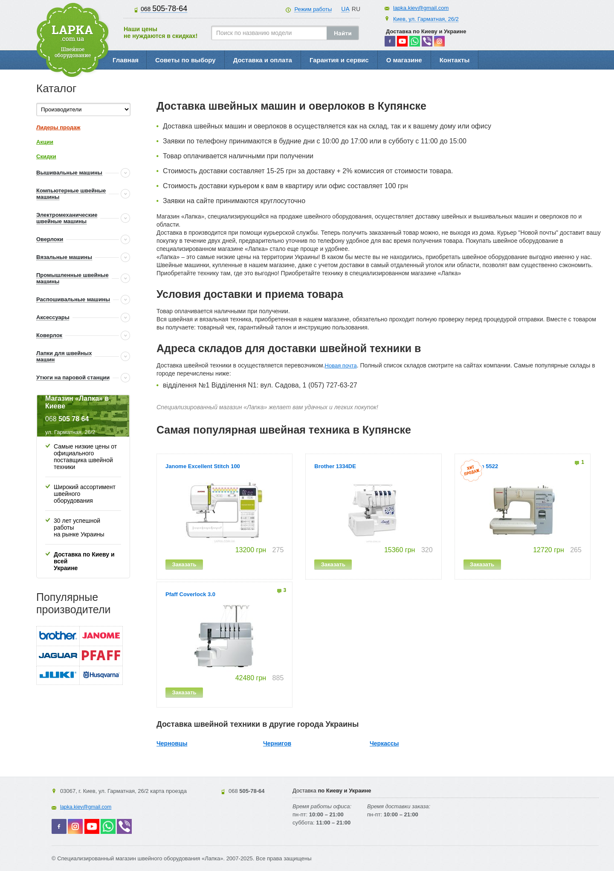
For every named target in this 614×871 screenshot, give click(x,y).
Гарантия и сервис (339, 60)
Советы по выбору (185, 60)
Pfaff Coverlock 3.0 (190, 594)
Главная (126, 60)
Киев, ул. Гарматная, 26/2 (426, 19)
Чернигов (277, 743)
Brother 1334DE (335, 466)
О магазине (404, 60)
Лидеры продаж (58, 127)
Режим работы (313, 9)
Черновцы (171, 743)
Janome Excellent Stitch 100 (202, 466)
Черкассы (384, 743)
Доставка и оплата (262, 60)
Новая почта (341, 365)
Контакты (455, 60)
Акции (44, 142)
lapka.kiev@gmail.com (421, 8)
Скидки (46, 156)
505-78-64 (164, 8)
